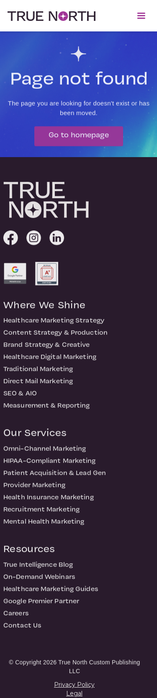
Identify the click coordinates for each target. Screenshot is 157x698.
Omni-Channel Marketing (44, 452)
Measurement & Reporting (46, 409)
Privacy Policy (74, 684)
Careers (16, 616)
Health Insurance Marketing (48, 500)
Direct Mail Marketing (38, 384)
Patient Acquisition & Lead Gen (54, 476)
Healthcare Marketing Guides (50, 592)
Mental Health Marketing (43, 525)
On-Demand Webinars (39, 580)
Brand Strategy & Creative (46, 348)
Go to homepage (79, 138)
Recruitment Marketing (41, 512)
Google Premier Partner (41, 604)
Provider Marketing (34, 488)
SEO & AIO (20, 396)
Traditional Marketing (38, 372)
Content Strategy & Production (55, 336)
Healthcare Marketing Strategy (53, 324)
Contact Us (22, 629)
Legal (74, 693)
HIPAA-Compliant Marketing (49, 464)
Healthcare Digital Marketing (49, 360)
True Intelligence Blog (38, 568)
